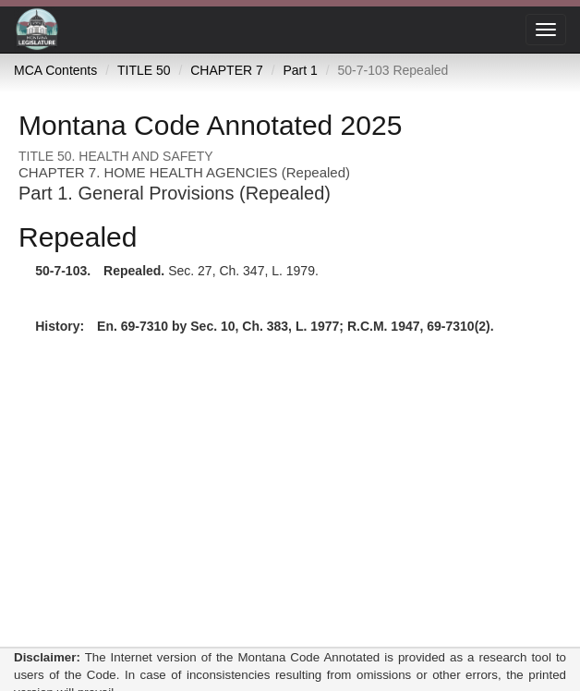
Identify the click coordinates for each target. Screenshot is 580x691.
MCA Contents (55, 70)
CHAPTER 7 (226, 70)
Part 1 (300, 70)
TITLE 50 (144, 70)
